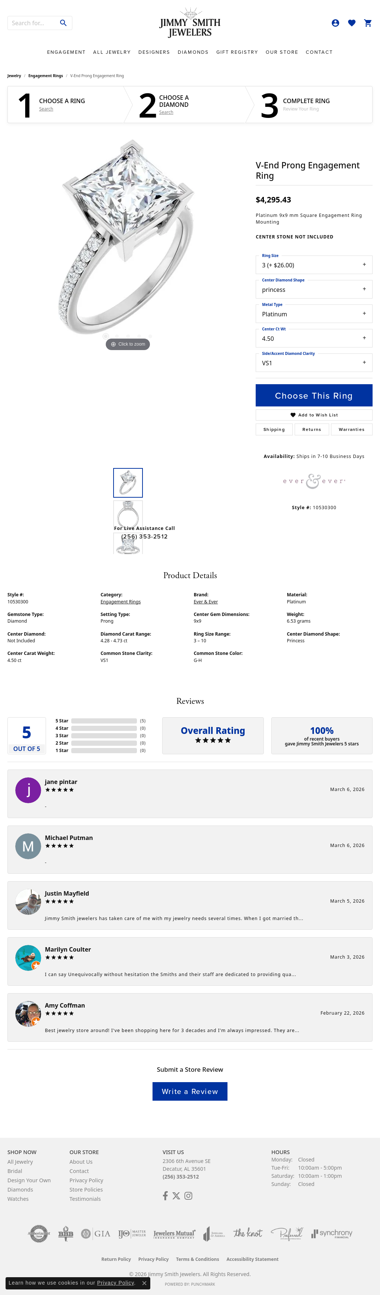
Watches (18, 1198)
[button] (335, 23)
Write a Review (190, 1091)
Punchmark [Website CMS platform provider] (203, 1284)
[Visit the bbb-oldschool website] (65, 1234)
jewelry (14, 75)
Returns (311, 429)
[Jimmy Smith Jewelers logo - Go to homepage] (190, 23)
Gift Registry (237, 52)
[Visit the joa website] (214, 1234)
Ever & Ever (206, 602)
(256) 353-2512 (144, 536)
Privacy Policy (86, 1180)
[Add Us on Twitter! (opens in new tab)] (176, 1196)
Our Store (282, 52)
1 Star (62, 750)
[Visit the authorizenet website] (38, 1234)
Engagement (66, 52)
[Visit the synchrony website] (332, 1234)
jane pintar (61, 782)
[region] (128, 242)
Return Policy (116, 1259)
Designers (154, 52)
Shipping (274, 429)
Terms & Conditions (197, 1259)
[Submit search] (63, 23)
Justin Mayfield (67, 893)
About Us (80, 1161)
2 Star (62, 743)
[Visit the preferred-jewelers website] (287, 1234)
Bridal (14, 1170)
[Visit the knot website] (248, 1234)
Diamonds (193, 52)
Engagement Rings (46, 75)
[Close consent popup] (144, 1283)
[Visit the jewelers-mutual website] (174, 1234)
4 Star (62, 728)
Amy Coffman (65, 1005)
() (142, 721)
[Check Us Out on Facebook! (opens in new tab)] (165, 1196)
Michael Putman (69, 838)
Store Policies (86, 1189)
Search (46, 109)
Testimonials (85, 1198)
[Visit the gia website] (96, 1234)
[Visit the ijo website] (132, 1234)
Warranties (352, 429)
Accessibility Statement (252, 1259)
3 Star (62, 735)
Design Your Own (29, 1180)
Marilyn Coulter (68, 949)
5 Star (62, 721)
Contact (319, 52)
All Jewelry (112, 52)
